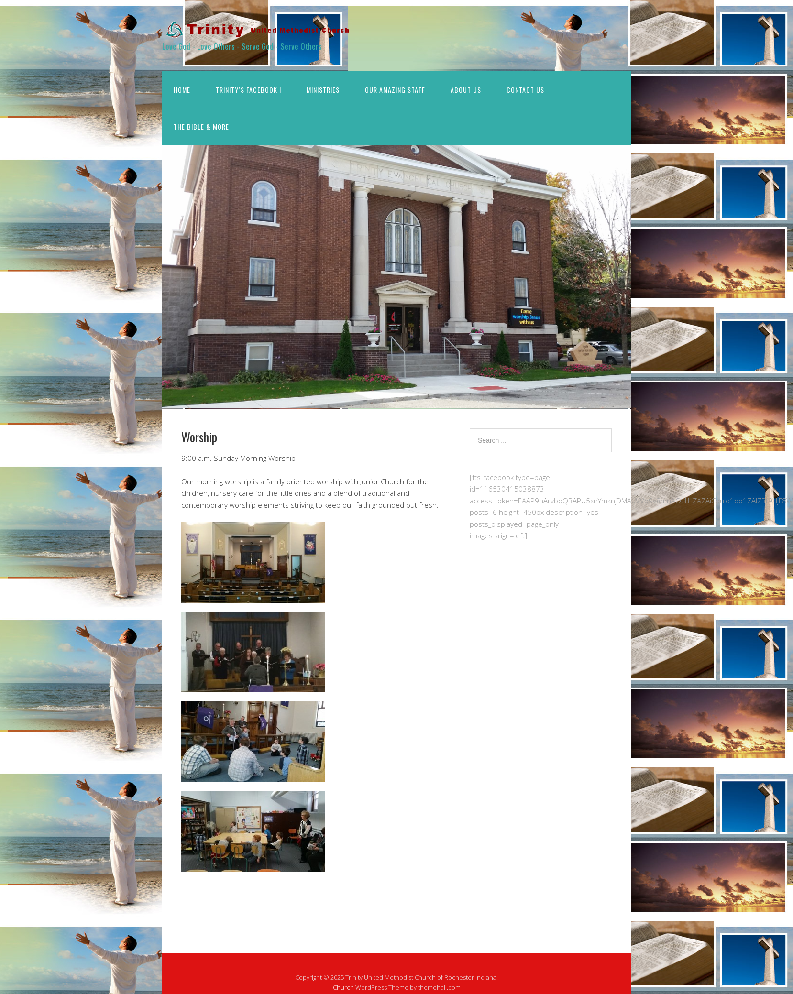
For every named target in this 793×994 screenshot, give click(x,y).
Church (343, 987)
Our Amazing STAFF (395, 90)
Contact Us (525, 90)
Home (182, 90)
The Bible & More (201, 126)
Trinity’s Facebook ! (248, 90)
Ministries (323, 90)
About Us (466, 90)
